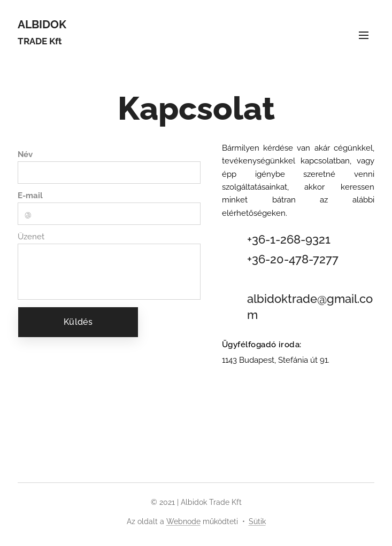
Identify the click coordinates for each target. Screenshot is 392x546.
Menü (363, 35)
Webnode (183, 521)
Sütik (257, 521)
